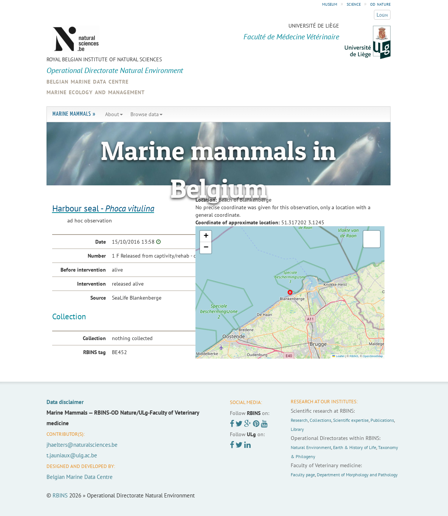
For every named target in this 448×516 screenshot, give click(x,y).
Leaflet (338, 356)
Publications (382, 420)
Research (299, 420)
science (354, 3)
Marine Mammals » (74, 114)
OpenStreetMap (373, 356)
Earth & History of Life (354, 447)
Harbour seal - (103, 208)
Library (297, 429)
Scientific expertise (351, 420)
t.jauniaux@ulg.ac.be (72, 455)
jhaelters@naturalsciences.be (82, 444)
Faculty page (303, 474)
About (114, 114)
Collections (320, 420)
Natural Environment (311, 447)
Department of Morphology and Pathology (357, 474)
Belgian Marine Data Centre (80, 476)
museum (329, 3)
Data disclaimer (65, 402)
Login (382, 14)
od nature (380, 3)
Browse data (146, 114)
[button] (205, 236)
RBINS (354, 356)
